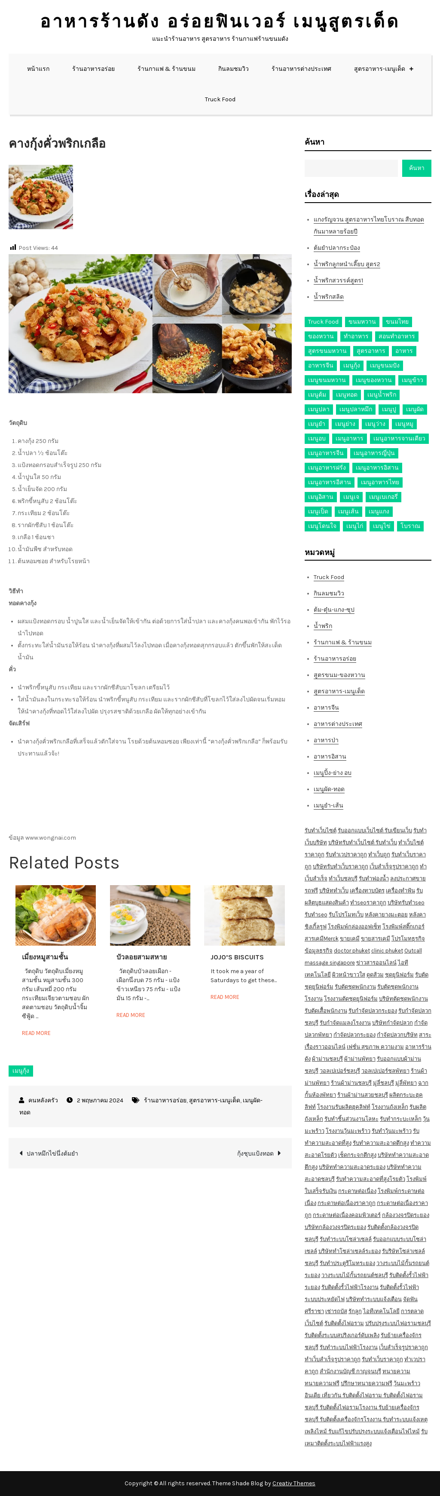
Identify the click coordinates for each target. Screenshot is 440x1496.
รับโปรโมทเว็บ (346, 914)
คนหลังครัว (43, 1100)
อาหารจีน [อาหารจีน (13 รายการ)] (320, 365)
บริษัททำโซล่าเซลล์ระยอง (349, 1251)
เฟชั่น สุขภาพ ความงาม (375, 1047)
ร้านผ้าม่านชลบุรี (351, 1083)
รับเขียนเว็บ (398, 830)
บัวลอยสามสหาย (141, 957)
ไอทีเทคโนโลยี (381, 1311)
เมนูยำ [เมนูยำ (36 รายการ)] (316, 424)
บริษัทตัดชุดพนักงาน (403, 998)
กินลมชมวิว (233, 69)
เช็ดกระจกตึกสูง (357, 1155)
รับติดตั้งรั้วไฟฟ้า (399, 1287)
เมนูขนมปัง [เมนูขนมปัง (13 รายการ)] (385, 365)
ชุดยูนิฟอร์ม (399, 974)
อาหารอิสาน (330, 756)
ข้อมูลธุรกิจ (319, 950)
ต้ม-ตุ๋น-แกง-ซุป (334, 609)
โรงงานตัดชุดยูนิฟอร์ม (351, 998)
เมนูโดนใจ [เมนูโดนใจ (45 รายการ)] (322, 526)
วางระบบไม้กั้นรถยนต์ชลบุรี (354, 1275)
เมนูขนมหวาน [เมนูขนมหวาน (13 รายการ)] (327, 380)
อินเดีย (313, 1395)
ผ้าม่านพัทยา (360, 1059)
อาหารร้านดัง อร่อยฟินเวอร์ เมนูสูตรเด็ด (220, 22)
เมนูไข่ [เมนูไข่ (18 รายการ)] (382, 526)
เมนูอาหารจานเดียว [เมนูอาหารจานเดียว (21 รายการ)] (399, 438)
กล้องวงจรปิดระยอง (405, 1215)
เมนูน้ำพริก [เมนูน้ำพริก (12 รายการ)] (381, 394)
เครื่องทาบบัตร (367, 890)
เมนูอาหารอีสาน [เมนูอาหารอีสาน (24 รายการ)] (329, 482)
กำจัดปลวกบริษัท (397, 1035)
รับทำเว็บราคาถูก (382, 1359)
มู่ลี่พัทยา (406, 1083)
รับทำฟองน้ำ (374, 878)
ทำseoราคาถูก (368, 902)
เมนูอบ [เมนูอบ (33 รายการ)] (317, 438)
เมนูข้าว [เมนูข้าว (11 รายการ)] (412, 380)
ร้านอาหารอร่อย (93, 69)
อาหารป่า (326, 740)
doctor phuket (352, 950)
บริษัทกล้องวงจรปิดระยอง (335, 1227)
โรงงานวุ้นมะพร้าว (348, 1131)
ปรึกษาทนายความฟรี (366, 1383)
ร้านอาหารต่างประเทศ (301, 69)
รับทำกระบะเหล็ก (401, 1119)
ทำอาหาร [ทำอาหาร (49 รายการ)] (356, 336)
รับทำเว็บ (386, 842)
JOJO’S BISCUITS (237, 957)
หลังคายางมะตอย (386, 914)
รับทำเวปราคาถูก (346, 854)
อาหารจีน (326, 707)
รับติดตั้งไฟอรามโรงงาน (349, 1407)
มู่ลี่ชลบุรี (383, 1083)
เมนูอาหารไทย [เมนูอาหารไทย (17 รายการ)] (380, 482)
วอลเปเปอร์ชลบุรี (340, 1071)
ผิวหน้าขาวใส (348, 974)
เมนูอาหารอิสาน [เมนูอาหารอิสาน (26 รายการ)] (377, 467)
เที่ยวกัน (332, 1395)
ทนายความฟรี (322, 1383)
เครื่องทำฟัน (400, 890)
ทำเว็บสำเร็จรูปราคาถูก (333, 1359)
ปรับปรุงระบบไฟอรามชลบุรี (398, 1323)
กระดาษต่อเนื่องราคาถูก (347, 1203)
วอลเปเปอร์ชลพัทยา (385, 1071)
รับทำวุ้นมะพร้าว (392, 1131)
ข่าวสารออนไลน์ (376, 962)
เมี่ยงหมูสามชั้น (45, 957)
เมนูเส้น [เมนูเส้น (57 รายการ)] (348, 511)
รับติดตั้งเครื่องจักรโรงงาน (351, 1419)
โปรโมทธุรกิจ (408, 938)
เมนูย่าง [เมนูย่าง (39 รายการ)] (345, 424)
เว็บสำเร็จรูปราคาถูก (394, 866)
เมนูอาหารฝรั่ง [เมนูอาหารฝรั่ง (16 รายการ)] (327, 467)
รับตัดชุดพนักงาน (355, 986)
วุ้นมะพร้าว (407, 1383)
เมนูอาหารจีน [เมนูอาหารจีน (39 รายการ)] (326, 453)
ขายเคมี (350, 938)
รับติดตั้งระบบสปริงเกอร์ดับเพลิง (342, 1335)
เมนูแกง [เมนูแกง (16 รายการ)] (379, 511)
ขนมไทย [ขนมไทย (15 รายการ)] (397, 321)
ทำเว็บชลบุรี (343, 878)
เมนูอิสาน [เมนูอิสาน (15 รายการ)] (320, 497)
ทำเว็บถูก (379, 854)
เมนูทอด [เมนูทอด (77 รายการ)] (347, 394)
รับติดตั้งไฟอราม (344, 1323)
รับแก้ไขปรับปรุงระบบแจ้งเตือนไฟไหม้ (374, 1431)
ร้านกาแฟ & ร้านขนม (167, 69)
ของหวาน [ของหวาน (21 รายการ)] (321, 336)
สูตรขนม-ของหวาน (339, 675)
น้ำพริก (323, 626)
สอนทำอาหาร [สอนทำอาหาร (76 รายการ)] (397, 336)
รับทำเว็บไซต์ (320, 830)
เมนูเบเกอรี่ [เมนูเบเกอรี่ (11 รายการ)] (383, 497)
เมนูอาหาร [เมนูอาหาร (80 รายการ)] (350, 438)
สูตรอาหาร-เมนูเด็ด (379, 69)
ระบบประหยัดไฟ (325, 1299)
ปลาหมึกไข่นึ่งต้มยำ (52, 1153)
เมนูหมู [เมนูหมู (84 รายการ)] (404, 424)
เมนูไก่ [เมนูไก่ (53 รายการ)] (354, 526)
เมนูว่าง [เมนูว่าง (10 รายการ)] (375, 424)
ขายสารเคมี (375, 938)
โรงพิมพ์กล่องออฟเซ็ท (354, 926)
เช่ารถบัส (336, 1311)
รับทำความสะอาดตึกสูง (381, 1143)
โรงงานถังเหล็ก (390, 1107)
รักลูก (355, 1311)
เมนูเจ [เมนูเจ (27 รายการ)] (351, 497)
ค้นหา (314, 142)
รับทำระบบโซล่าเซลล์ (346, 1239)
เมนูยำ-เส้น (328, 805)
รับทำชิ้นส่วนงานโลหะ (351, 1119)
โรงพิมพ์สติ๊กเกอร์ (403, 926)
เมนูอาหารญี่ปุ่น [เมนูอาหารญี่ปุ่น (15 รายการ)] (374, 453)
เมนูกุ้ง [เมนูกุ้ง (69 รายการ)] (351, 365)
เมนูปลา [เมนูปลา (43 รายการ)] (319, 409)
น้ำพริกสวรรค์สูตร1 (338, 280)
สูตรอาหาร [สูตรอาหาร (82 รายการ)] (371, 351)
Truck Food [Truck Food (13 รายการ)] (323, 321)
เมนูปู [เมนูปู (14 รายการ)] (389, 409)
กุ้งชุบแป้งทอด (255, 1153)
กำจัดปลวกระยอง (354, 1035)
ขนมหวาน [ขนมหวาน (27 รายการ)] (362, 321)
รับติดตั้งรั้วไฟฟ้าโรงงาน (350, 1287)
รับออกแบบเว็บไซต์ (361, 830)
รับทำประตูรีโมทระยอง (347, 1263)
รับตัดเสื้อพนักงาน (326, 1010)
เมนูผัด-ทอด (329, 789)
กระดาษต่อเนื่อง (357, 1191)
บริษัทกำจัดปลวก (392, 1023)
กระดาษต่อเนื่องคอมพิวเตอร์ (347, 1215)
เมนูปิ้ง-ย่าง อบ (332, 773)
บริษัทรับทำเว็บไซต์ (352, 842)
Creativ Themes (293, 1483)
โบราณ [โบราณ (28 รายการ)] (410, 526)
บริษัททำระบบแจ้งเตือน (374, 1299)
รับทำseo (316, 914)
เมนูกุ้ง (20, 1070)
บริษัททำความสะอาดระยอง (352, 1167)
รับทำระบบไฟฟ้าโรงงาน (349, 1347)
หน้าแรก (38, 69)
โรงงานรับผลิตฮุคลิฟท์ (343, 1107)
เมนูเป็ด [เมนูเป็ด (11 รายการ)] (318, 511)
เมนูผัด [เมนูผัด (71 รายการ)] (415, 409)
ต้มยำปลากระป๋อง (337, 248)
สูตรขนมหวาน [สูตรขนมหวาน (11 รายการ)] (327, 351)
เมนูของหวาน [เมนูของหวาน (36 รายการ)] (374, 380)
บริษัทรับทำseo (406, 902)
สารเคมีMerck (322, 938)
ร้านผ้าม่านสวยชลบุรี (362, 1095)
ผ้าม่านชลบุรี (327, 1059)
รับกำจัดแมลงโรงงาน (345, 1023)
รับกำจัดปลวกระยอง (372, 1010)
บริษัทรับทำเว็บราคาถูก (340, 866)
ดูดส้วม (375, 974)
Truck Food (220, 99)
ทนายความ (396, 1371)
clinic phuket (387, 950)
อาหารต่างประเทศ (338, 724)
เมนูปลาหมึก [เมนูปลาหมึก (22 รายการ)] (355, 409)
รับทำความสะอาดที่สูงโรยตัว (370, 1179)
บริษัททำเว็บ (333, 890)
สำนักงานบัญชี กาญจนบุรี (350, 1371)
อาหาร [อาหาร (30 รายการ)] (404, 351)
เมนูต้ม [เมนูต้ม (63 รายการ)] (317, 394)
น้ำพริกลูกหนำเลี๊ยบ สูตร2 (347, 264)
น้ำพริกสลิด (329, 296)
